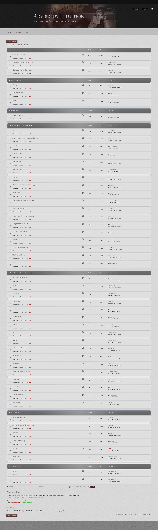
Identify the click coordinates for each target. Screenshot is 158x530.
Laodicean (111, 441)
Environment (16, 316)
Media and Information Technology (23, 185)
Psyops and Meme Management (23, 216)
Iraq (13, 332)
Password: (40, 487)
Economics (16, 301)
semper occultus (113, 200)
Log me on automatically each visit (79, 487)
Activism (15, 285)
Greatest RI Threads (15, 80)
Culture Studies (17, 153)
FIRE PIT (15, 433)
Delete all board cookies (127, 514)
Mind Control (16, 192)
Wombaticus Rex (113, 456)
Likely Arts (133, 525)
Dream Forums (13, 110)
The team (117, 514)
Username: (10, 487)
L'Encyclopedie (17, 85)
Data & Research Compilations (22, 62)
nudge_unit (60, 511)
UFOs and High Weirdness (21, 247)
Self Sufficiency (17, 402)
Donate (145, 9)
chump (110, 177)
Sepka (110, 356)
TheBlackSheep (113, 285)
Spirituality (15, 239)
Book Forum (16, 146)
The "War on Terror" (18, 255)
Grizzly (110, 55)
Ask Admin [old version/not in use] (23, 425)
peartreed (111, 185)
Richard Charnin (113, 371)
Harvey (111, 130)
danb (110, 425)
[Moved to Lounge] (18, 441)
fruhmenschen (112, 62)
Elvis (21, 58)
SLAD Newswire (17, 115)
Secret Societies (17, 395)
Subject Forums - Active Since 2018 (20, 125)
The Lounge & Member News (22, 70)
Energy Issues (17, 309)
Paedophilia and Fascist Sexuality (23, 200)
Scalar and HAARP (18, 379)
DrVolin (26, 58)
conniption (111, 324)
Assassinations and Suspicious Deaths (25, 138)
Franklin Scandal (17, 169)
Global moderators (26, 502)
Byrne (110, 278)
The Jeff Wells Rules (19, 417)
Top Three (12, 50)
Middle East (16, 363)
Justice (14, 340)
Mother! (14, 471)
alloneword (111, 471)
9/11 (13, 130)
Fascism (15, 324)
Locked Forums (14, 412)
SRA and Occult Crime (19, 231)
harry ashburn (112, 332)
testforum (15, 479)
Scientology (16, 387)
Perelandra (111, 402)
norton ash (111, 433)
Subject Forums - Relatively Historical (21, 273)
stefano (111, 161)
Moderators (16, 456)
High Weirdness (17, 93)
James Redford (113, 146)
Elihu (110, 70)
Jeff (30, 58)
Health (14, 177)
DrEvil (110, 309)
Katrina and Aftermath (19, 348)
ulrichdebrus (112, 293)
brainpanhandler (113, 263)
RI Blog (136, 9)
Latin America (16, 355)
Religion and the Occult (20, 224)
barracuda (111, 348)
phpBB (15, 525)
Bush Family (16, 293)
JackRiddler (112, 154)
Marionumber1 (112, 169)
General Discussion (18, 54)
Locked (14, 448)
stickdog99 (111, 317)
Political (15, 100)
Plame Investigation (18, 208)
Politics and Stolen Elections (21, 371)
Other (14, 263)
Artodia (149, 525)
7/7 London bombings (19, 277)
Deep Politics (16, 161)
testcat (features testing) (16, 466)
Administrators (16, 502)
